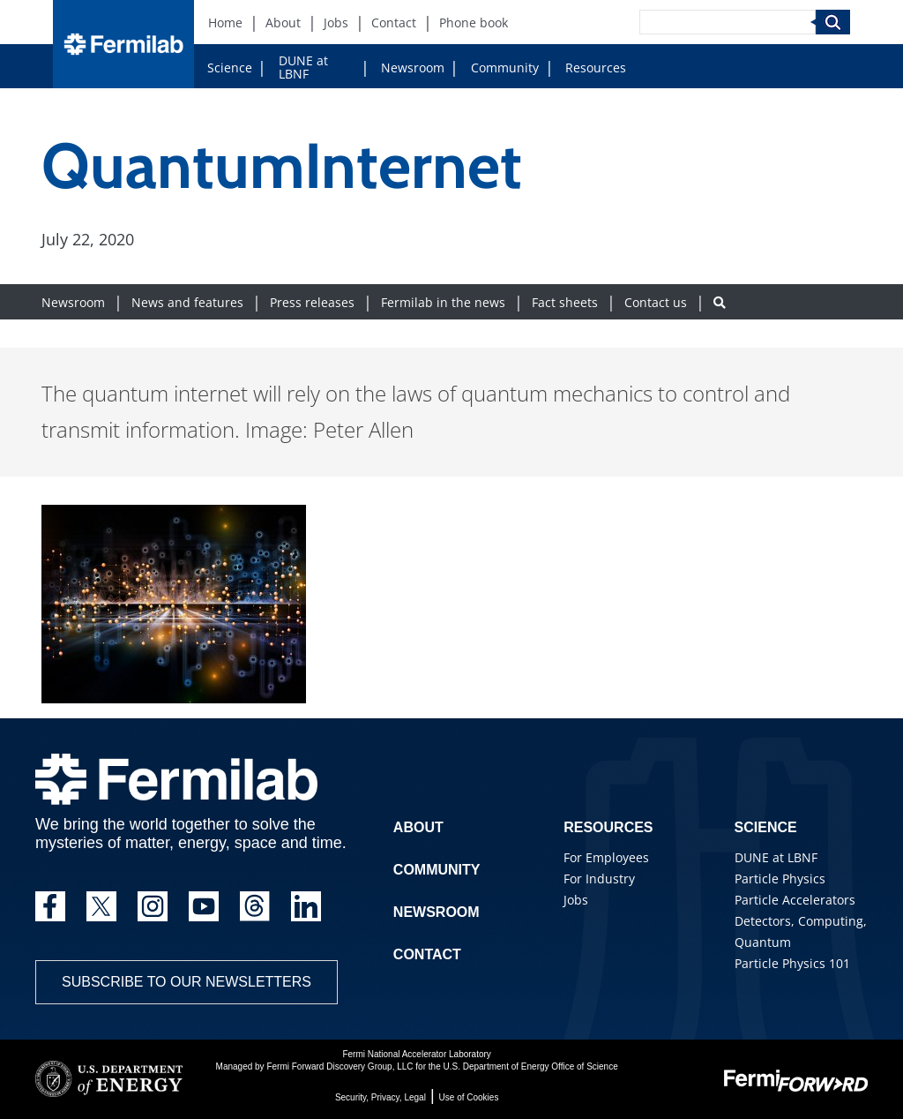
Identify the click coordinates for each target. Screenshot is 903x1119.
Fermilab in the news (443, 302)
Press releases (312, 302)
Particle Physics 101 (792, 963)
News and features (187, 302)
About (418, 827)
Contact (427, 954)
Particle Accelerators (795, 899)
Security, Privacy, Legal (380, 1097)
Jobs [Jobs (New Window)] (336, 22)
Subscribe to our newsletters (186, 981)
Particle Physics (780, 878)
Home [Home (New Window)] (225, 22)
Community (505, 67)
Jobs (575, 899)
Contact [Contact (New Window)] (393, 22)
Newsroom (412, 67)
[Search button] (719, 302)
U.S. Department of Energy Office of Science (530, 1066)
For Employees (606, 857)
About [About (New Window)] (283, 22)
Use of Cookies (469, 1097)
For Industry (599, 878)
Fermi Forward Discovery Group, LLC (339, 1066)
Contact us (655, 302)
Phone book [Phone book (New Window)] (473, 22)
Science (229, 67)
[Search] (727, 22)
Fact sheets (565, 302)
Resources (595, 67)
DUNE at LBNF (303, 67)
